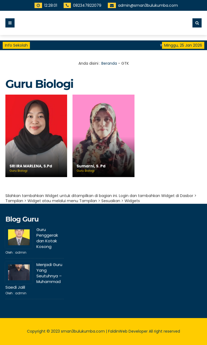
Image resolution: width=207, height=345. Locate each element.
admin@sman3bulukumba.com (142, 5)
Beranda (109, 63)
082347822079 (81, 5)
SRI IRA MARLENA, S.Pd (30, 166)
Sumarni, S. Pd (91, 166)
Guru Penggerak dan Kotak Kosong (47, 238)
